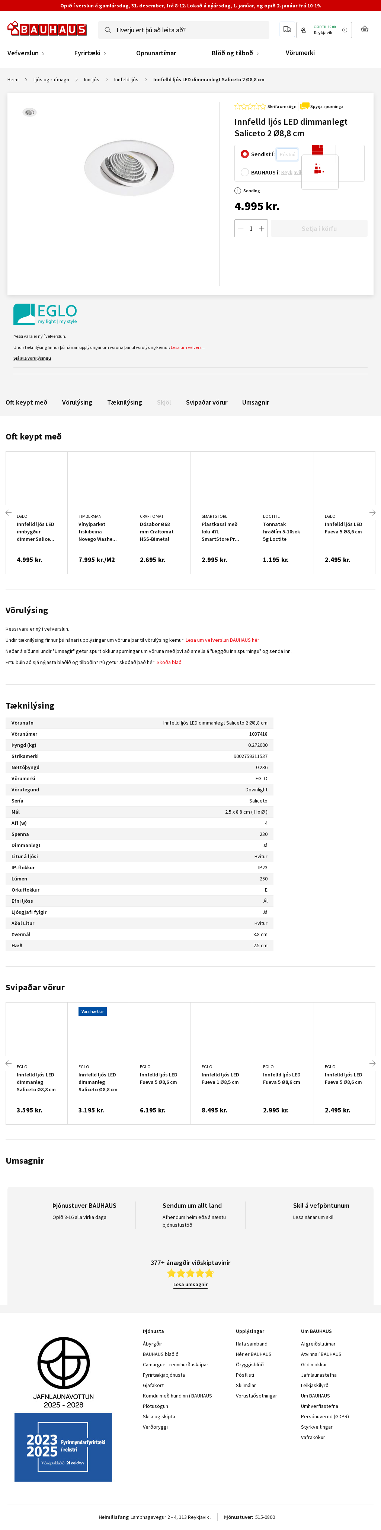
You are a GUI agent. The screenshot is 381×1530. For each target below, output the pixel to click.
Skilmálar (246, 1385)
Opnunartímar (156, 53)
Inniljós (91, 79)
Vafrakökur (313, 1437)
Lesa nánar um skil (313, 1217)
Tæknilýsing (124, 402)
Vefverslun (23, 53)
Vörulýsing (77, 402)
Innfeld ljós (126, 79)
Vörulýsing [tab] (27, 610)
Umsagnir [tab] (25, 1160)
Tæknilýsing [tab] (30, 705)
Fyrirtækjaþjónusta (164, 1375)
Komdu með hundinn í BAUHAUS (177, 1395)
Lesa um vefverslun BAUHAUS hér (222, 640)
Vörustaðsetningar (256, 1395)
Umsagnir (255, 402)
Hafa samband (252, 1343)
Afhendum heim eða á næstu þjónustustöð (194, 1221)
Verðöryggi (155, 1426)
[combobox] (183, 30)
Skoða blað (169, 662)
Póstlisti (245, 1375)
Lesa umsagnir (190, 1284)
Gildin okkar (314, 1364)
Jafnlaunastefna (319, 1375)
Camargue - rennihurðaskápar (175, 1364)
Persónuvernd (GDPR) (325, 1416)
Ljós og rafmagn (51, 79)
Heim (13, 79)
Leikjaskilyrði (315, 1385)
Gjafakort (153, 1385)
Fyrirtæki (87, 53)
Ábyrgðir (152, 1343)
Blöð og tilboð (232, 53)
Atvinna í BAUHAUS (321, 1354)
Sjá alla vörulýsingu (32, 358)
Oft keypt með (26, 402)
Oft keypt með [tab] (34, 436)
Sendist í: (263, 154)
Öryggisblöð (250, 1364)
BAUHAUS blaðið (161, 1354)
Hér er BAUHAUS (254, 1354)
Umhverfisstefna (319, 1406)
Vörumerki (300, 52)
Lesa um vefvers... (188, 347)
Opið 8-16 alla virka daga (79, 1217)
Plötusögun (155, 1406)
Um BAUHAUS (315, 1395)
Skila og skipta (159, 1416)
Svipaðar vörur (206, 402)
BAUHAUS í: (265, 172)
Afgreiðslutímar (318, 1343)
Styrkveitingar (317, 1426)
